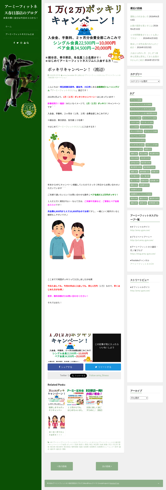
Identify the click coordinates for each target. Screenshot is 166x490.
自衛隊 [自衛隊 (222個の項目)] (144, 185)
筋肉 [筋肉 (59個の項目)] (144, 180)
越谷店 (58, 449)
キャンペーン (53, 444)
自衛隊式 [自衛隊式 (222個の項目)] (136, 190)
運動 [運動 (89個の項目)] (134, 203)
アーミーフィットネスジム (95, 75)
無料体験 (75, 447)
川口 (110, 444)
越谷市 (52, 449)
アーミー (56, 442)
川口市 (115, 444)
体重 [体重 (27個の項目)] (148, 149)
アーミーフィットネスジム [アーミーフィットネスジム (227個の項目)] (143, 109)
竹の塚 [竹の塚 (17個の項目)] (135, 176)
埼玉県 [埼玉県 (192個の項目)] (154, 154)
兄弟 (76, 444)
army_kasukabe (68, 75)
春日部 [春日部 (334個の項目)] (145, 163)
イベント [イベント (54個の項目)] (135, 118)
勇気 (86, 444)
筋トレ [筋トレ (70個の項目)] (135, 180)
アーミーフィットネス (69, 442)
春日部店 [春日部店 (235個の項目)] (149, 167)
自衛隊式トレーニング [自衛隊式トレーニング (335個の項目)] (141, 194)
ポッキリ (70, 444)
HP (51, 442)
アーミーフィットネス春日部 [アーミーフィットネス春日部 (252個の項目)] (143, 113)
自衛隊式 (93, 447)
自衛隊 (86, 447)
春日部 (52, 447)
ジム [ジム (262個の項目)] (134, 127)
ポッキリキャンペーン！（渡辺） (77, 69)
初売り (81, 444)
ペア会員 (62, 444)
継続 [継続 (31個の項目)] (134, 185)
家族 (105, 444)
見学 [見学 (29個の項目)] (134, 198)
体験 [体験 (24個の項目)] (134, 154)
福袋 (81, 447)
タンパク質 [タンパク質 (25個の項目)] (136, 131)
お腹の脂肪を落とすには (141, 25)
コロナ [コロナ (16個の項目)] (135, 122)
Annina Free (114, 483)
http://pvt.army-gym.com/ (141, 240)
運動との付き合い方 (139, 16)
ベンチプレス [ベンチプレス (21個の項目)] (137, 145)
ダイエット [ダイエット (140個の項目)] (151, 131)
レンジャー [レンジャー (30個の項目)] (136, 149)
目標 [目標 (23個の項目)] (155, 172)
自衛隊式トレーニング (105, 447)
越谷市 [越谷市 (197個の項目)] (154, 198)
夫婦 (101, 444)
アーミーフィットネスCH (142, 264)
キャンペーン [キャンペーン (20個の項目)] (149, 118)
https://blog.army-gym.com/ (143, 253)
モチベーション (61, 77)
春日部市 (59, 447)
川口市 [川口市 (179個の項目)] (145, 158)
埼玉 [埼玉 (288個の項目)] (143, 154)
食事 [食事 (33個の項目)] (143, 203)
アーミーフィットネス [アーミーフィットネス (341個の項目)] (141, 104)
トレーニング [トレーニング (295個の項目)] (138, 136)
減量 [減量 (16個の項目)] (134, 172)
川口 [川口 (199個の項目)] (134, 158)
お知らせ (80, 75)
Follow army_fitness (99, 375)
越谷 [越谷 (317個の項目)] (143, 198)
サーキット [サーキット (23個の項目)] (147, 122)
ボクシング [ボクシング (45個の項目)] (152, 145)
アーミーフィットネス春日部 (109, 442)
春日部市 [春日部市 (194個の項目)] (136, 167)
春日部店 (67, 447)
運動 (64, 449)
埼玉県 (96, 444)
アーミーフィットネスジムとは (19, 34)
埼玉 (91, 444)
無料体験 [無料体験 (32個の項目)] (144, 172)
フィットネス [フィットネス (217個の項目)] (138, 140)
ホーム (8, 26)
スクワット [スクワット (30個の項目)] (146, 127)
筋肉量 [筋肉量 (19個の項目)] (154, 180)
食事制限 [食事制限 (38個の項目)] (153, 203)
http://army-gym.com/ (140, 230)
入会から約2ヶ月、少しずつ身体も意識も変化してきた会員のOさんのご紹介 (144, 56)
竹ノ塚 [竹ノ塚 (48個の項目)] (145, 176)
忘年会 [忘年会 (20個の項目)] (135, 163)
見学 (116, 447)
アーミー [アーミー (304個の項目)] (136, 100)
